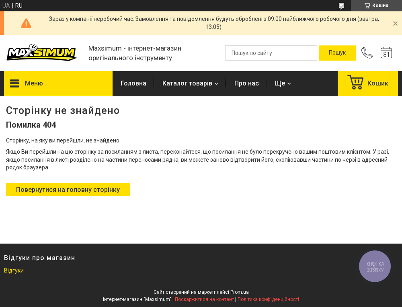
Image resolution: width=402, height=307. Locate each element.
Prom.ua (239, 292)
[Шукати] (337, 53)
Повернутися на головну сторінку (68, 189)
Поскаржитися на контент (204, 299)
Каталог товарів (187, 83)
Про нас (246, 83)
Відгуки (14, 270)
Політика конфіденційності (268, 299)
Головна (133, 83)
